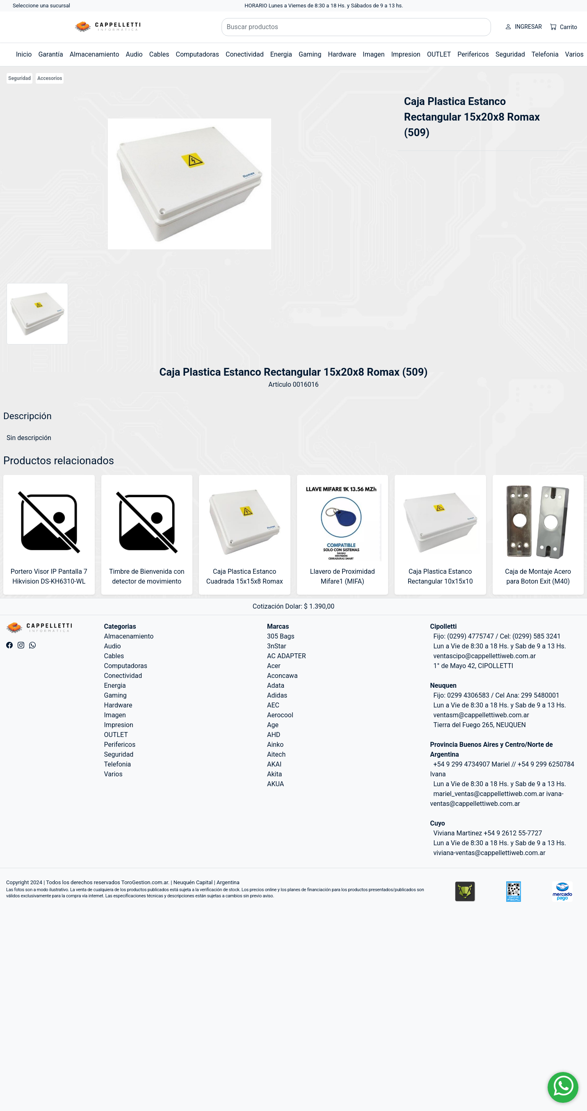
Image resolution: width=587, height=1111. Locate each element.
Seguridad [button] (510, 54)
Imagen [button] (373, 54)
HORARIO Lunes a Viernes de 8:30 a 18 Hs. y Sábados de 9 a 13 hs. (323, 5)
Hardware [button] (342, 54)
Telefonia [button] (545, 54)
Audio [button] (134, 54)
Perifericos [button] (473, 54)
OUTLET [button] (439, 54)
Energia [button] (281, 54)
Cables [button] (159, 54)
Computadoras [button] (197, 54)
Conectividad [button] (245, 54)
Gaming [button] (310, 54)
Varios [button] (574, 54)
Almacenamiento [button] (94, 54)
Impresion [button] (405, 54)
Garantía (50, 54)
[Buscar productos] (356, 27)
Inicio (24, 54)
